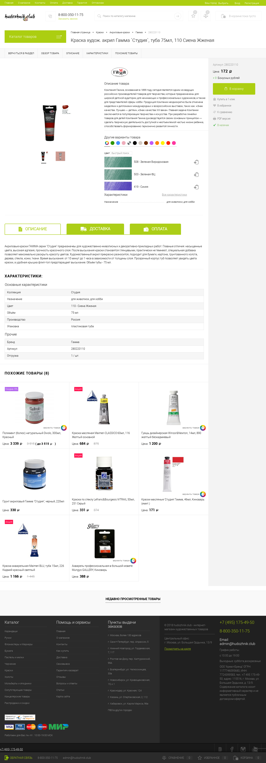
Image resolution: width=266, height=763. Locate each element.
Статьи (60, 687)
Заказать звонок (68, 18)
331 (85, 507)
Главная (9, 3)
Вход (237, 3)
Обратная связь (19, 757)
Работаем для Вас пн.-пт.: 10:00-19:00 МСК (29, 732)
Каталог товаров (35, 36)
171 (151, 507)
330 (12, 507)
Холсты (9, 674)
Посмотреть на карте (177, 646)
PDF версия (221, 118)
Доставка (67, 3)
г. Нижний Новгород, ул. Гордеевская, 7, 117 (129, 647)
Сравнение (177, 757)
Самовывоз (63, 661)
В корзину (234, 89)
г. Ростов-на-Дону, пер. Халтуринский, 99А (129, 658)
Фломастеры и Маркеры (19, 641)
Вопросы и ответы (66, 680)
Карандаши (11, 628)
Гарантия (82, 3)
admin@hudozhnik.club (237, 641)
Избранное (213, 757)
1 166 (19, 574)
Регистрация (252, 3)
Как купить (62, 648)
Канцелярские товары (17, 693)
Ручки (8, 635)
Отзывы (61, 674)
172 (224, 71)
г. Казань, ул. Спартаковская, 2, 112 (128, 694)
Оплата (54, 3)
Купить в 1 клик (224, 99)
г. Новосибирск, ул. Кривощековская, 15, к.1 (129, 679)
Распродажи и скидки (17, 700)
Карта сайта (63, 693)
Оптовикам (98, 3)
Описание (32, 229)
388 (81, 574)
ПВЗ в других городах (120, 707)
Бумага (9, 648)
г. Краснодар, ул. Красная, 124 (125, 687)
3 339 (29, 441)
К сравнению (222, 112)
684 (85, 441)
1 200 (152, 441)
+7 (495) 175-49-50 (11, 746)
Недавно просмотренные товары (133, 596)
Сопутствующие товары (18, 687)
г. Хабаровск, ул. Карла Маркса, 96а (128, 700)
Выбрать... (224, 3)
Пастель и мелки (14, 654)
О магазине (24, 3)
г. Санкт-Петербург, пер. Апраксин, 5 (128, 639)
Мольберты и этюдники (18, 680)
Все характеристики (174, 194)
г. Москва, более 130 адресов (124, 632)
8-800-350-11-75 (48, 757)
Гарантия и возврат (67, 667)
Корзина (247, 757)
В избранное (222, 105)
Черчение (10, 661)
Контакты (40, 3)
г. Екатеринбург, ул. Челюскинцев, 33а (127, 668)
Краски (9, 667)
